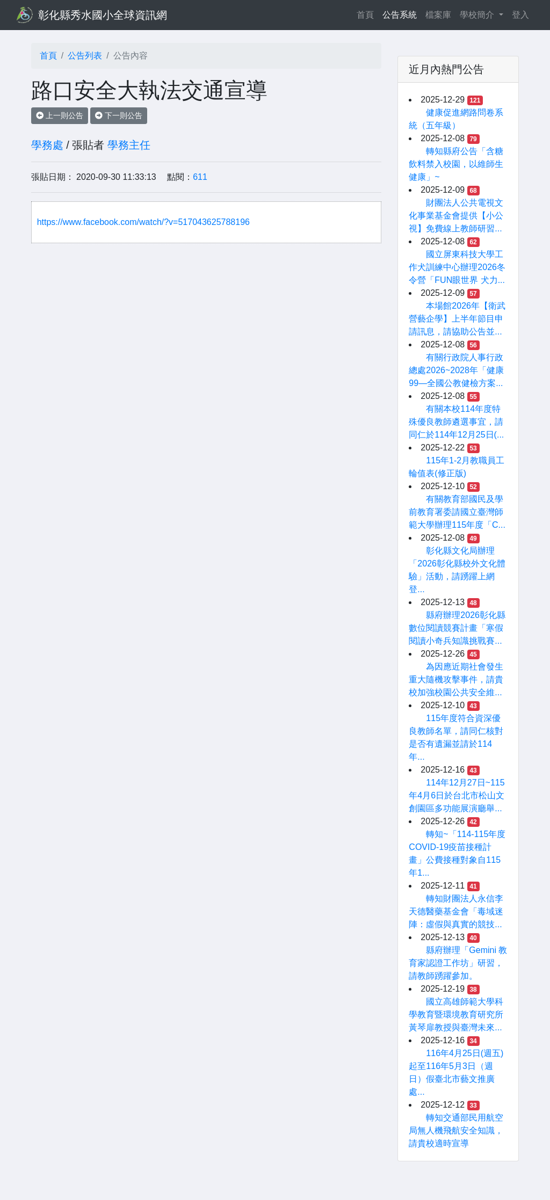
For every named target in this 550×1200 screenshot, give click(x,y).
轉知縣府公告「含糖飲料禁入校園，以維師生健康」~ (456, 164)
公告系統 (399, 14)
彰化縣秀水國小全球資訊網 (102, 15)
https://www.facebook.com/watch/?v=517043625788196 (143, 222)
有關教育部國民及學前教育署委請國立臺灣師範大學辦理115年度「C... (457, 511)
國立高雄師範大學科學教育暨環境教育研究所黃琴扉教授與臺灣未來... (456, 1014)
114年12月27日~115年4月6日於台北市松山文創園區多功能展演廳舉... (456, 795)
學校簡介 (478, 14)
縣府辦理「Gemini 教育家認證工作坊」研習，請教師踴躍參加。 (458, 963)
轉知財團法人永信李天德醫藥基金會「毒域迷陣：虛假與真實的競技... (456, 911)
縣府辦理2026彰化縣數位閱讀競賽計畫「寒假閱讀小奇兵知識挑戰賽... (457, 627)
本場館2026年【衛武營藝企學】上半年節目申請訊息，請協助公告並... (457, 318)
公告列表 (85, 55)
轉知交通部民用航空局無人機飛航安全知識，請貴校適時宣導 (456, 1130)
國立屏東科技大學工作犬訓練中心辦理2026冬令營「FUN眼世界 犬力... (457, 267)
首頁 (367, 13)
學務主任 (128, 145)
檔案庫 (438, 14)
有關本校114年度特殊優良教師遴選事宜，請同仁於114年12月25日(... (456, 421)
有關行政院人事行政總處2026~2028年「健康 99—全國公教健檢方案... (456, 370)
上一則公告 (59, 115)
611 (200, 176)
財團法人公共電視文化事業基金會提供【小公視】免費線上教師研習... (456, 215)
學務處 (47, 145)
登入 (520, 14)
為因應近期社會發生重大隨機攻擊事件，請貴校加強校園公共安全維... (456, 679)
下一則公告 (118, 115)
